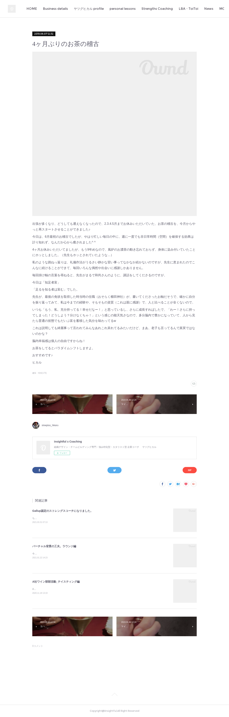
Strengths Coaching (185, 9)
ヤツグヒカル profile (117, 9)
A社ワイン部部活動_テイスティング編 (56, 581)
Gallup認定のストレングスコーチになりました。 (62, 510)
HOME (60, 9)
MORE (212, 9)
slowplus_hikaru (50, 425)
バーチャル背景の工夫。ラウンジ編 (54, 546)
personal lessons (151, 9)
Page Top (114, 695)
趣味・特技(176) (39, 373)
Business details (83, 9)
